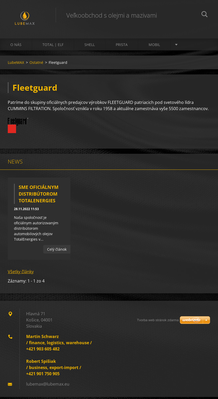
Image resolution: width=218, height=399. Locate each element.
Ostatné (36, 64)
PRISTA (122, 46)
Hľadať (204, 15)
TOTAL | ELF (52, 46)
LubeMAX (16, 64)
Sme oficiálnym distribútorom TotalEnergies (39, 196)
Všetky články (21, 274)
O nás (15, 46)
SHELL (89, 46)
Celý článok (57, 251)
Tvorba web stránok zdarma (158, 320)
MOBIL (154, 46)
